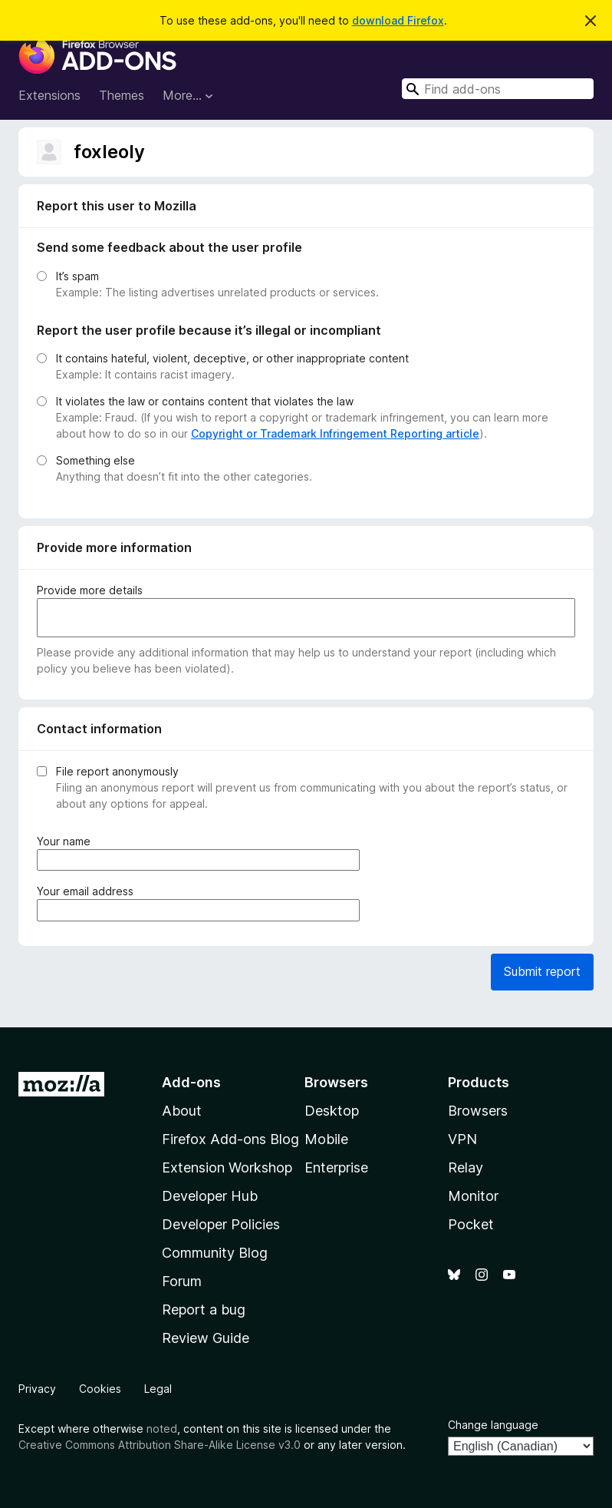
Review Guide (205, 1338)
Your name (67, 841)
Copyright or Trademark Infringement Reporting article (335, 433)
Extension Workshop (227, 1167)
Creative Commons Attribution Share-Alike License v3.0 (159, 1444)
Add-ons (191, 1082)
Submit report (542, 971)
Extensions (49, 95)
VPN (462, 1139)
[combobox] (498, 88)
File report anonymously (117, 771)
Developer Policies (221, 1224)
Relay (465, 1167)
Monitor (473, 1196)
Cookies (100, 1388)
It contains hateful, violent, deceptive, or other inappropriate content (232, 358)
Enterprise (336, 1167)
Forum (182, 1281)
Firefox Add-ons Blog (230, 1139)
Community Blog (215, 1253)
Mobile (326, 1139)
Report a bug (203, 1309)
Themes (121, 95)
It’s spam (77, 276)
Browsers (478, 1111)
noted (161, 1428)
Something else (95, 460)
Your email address (88, 891)
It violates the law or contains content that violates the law (205, 401)
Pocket (471, 1224)
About (182, 1111)
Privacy (37, 1388)
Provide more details (90, 590)
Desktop (331, 1111)
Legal (158, 1388)
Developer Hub (210, 1196)
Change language (493, 1424)
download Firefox (398, 20)
